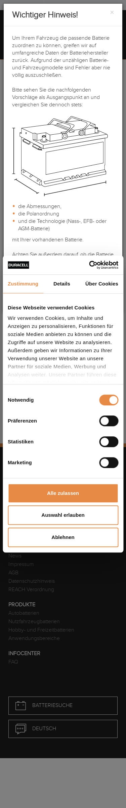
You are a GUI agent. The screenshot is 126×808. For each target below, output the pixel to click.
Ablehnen (62, 537)
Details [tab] (61, 284)
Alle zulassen (63, 493)
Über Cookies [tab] (101, 284)
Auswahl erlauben (62, 515)
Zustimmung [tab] (23, 284)
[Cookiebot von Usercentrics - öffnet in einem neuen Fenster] (89, 265)
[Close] (112, 13)
